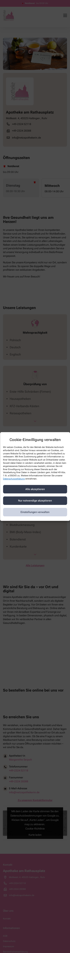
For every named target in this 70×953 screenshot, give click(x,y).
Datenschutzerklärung (14, 478)
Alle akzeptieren (35, 489)
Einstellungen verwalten (35, 512)
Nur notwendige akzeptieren (35, 500)
